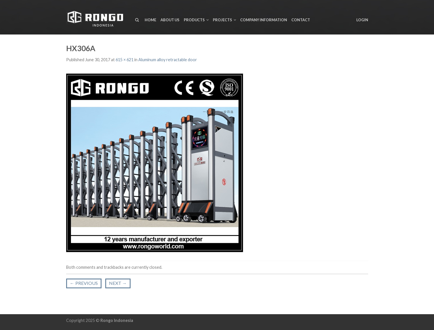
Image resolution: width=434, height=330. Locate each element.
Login (362, 20)
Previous (84, 283)
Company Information (263, 20)
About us (169, 20)
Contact (300, 20)
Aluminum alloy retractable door (167, 59)
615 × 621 (124, 59)
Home (150, 20)
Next (118, 283)
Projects (222, 20)
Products (194, 20)
